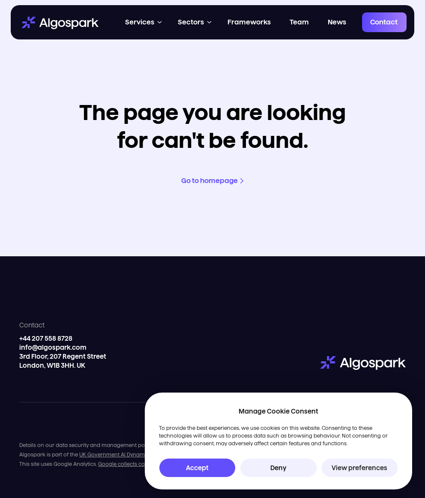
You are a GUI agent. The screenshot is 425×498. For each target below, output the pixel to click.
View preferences (359, 467)
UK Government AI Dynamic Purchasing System (139, 454)
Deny (278, 467)
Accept (197, 467)
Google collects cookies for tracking (143, 464)
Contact (384, 22)
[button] (144, 22)
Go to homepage (209, 180)
